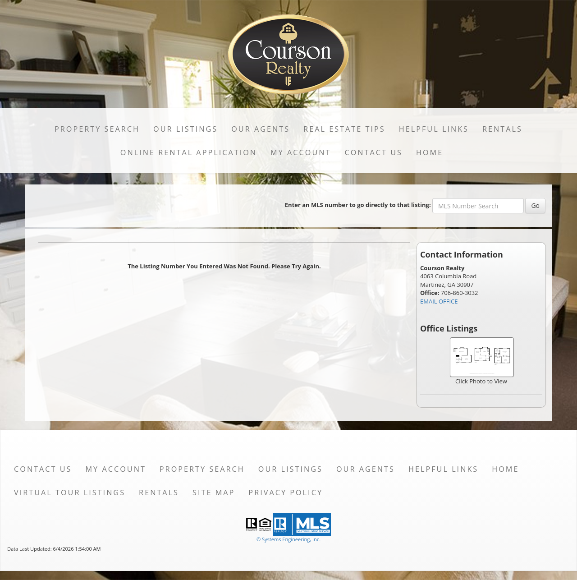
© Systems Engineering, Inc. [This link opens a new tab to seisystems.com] (288, 539)
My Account (300, 152)
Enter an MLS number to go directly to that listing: (358, 205)
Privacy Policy (285, 492)
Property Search (97, 129)
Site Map (213, 492)
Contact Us (373, 152)
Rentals (502, 129)
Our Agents (260, 129)
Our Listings (185, 129)
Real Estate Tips (344, 129)
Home (429, 152)
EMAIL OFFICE (439, 301)
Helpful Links (434, 129)
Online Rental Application (188, 152)
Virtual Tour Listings (69, 492)
